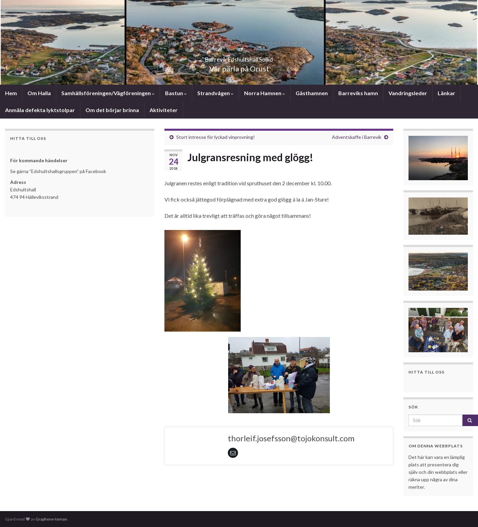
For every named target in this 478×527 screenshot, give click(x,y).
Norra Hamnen (264, 93)
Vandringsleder (408, 93)
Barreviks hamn (358, 93)
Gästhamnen (312, 93)
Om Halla (39, 93)
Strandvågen (215, 93)
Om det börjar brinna (112, 110)
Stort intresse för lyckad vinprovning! (215, 137)
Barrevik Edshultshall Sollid (239, 57)
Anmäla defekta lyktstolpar (40, 110)
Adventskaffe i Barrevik (356, 137)
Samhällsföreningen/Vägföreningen (108, 93)
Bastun (176, 93)
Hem (11, 93)
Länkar (446, 93)
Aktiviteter (164, 110)
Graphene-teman (51, 519)
